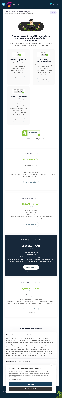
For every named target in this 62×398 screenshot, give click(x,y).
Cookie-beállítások (30, 388)
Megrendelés (31, 182)
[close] (51, 365)
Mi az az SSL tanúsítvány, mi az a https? (18, 335)
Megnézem (18, 77)
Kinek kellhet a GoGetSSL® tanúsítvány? (19, 361)
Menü (53, 12)
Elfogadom (31, 384)
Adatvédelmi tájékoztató (16, 379)
